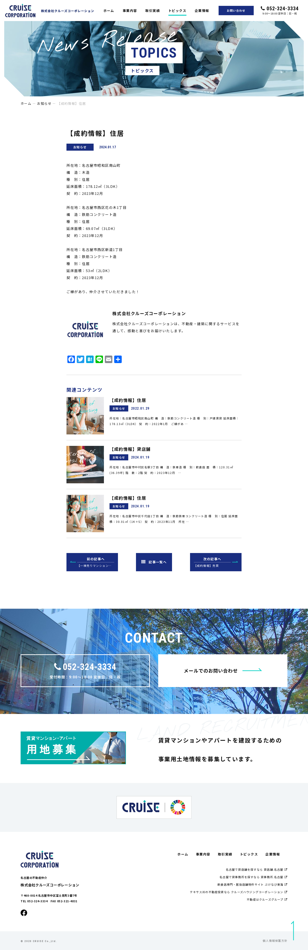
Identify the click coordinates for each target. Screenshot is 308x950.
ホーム (108, 10)
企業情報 (202, 10)
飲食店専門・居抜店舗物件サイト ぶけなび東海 (252, 884)
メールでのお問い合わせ (223, 670)
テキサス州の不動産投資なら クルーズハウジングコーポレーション (238, 892)
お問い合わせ (236, 10)
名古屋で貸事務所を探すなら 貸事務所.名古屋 (253, 877)
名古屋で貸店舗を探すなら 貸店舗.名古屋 (256, 869)
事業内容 (130, 10)
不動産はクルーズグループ (267, 899)
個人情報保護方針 (275, 941)
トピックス (177, 10)
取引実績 (152, 10)
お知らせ (44, 103)
